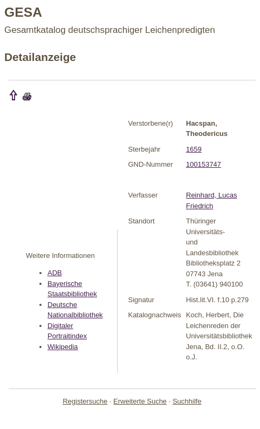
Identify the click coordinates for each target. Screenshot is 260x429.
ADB (54, 273)
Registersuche (85, 401)
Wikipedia (62, 347)
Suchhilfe (187, 401)
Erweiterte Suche (140, 401)
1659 (194, 149)
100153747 (203, 164)
